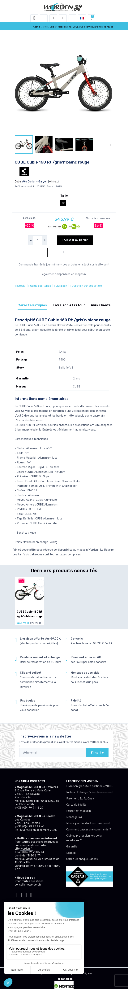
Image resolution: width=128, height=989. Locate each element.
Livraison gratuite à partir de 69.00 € (89, 786)
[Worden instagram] (21, 894)
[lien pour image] (64, 84)
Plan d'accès (23, 797)
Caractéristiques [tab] (32, 305)
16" (63, 202)
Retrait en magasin (78, 810)
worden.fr (26, 848)
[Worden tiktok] (16, 894)
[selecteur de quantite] (37, 240)
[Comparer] (40, 593)
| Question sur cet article (85, 285)
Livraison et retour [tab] (69, 305)
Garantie (71, 846)
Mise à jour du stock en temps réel (88, 823)
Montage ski (74, 817)
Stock (20, 285)
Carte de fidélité (76, 804)
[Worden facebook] (26, 894)
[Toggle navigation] (34, 18)
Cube (18, 181)
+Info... (53, 181)
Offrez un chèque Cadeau (82, 859)
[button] (44, 18)
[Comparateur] (72, 18)
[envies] (63, 18)
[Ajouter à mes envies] (40, 583)
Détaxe (71, 853)
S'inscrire (97, 752)
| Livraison (59, 285)
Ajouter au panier (75, 240)
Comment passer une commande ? (88, 829)
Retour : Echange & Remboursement (89, 792)
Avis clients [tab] (101, 305)
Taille (64, 195)
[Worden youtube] (31, 894)
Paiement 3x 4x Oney (80, 798)
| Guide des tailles (38, 285)
